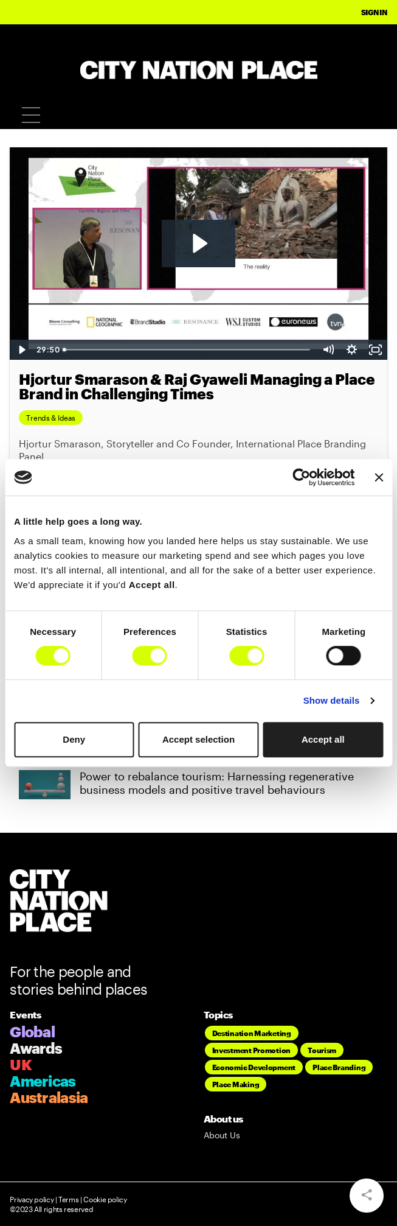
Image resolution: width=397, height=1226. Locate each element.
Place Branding (338, 1067)
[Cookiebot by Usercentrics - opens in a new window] (302, 477)
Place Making (236, 1084)
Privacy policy (32, 1199)
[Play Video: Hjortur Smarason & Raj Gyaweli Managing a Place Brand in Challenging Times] (198, 243)
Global (32, 1031)
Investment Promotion (251, 1050)
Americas (42, 1081)
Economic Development (254, 1067)
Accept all (323, 739)
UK (21, 1064)
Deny (74, 739)
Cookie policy (104, 1199)
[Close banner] (379, 477)
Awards (36, 1048)
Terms (68, 1199)
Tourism (322, 1050)
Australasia (49, 1097)
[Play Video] (21, 350)
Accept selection (198, 739)
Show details (331, 700)
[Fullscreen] (375, 350)
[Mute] (328, 350)
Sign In (374, 12)
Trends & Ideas (50, 417)
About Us (222, 1135)
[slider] (187, 350)
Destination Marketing (251, 1033)
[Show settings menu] (352, 350)
